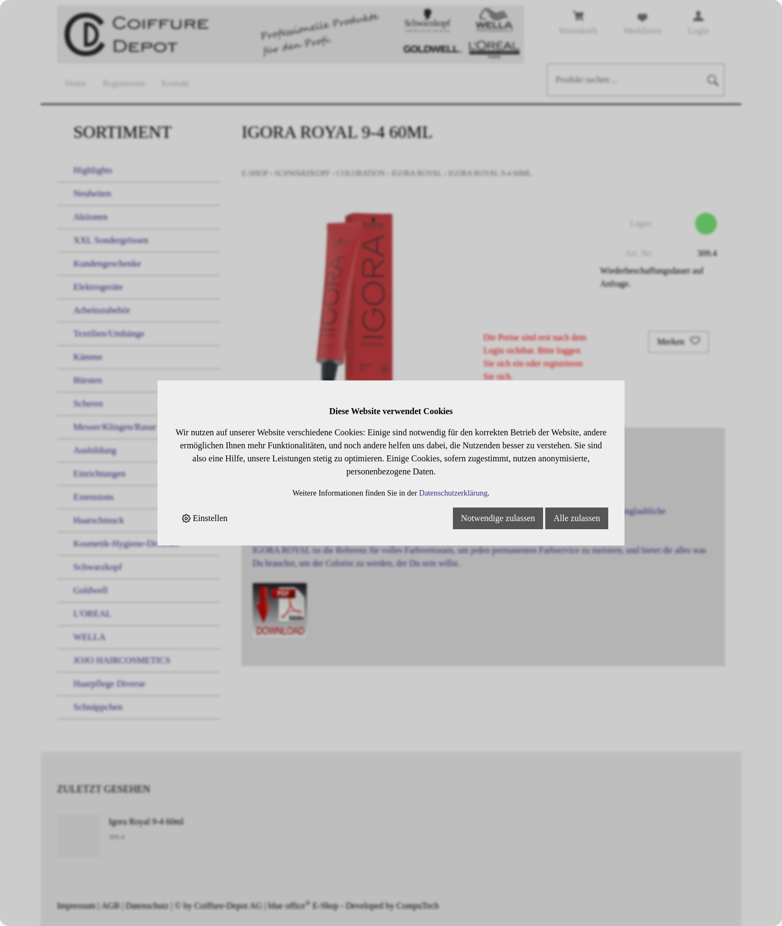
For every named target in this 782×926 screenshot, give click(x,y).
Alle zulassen (576, 518)
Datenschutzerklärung (453, 493)
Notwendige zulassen (498, 518)
